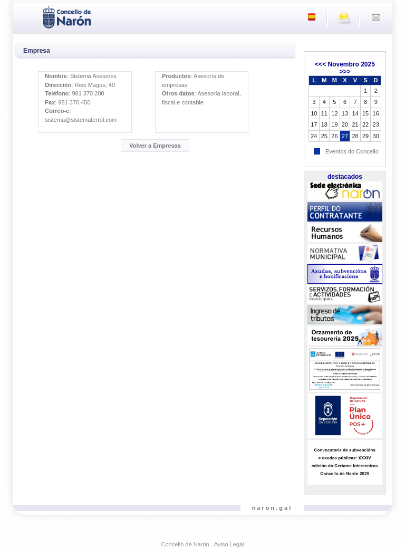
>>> (344, 71)
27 (345, 136)
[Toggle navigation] (24, 16)
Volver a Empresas (155, 145)
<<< (320, 64)
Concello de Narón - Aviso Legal (202, 544)
